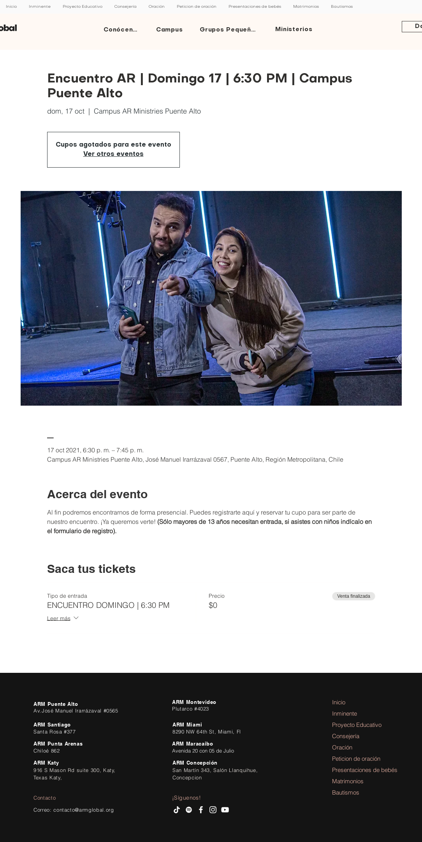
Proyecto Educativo (353, 724)
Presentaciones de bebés (353, 770)
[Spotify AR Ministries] (188, 809)
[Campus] (170, 30)
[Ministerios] (295, 30)
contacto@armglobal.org (83, 810)
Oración (342, 747)
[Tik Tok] (176, 809)
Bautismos (345, 792)
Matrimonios (348, 781)
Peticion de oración (353, 758)
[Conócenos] (123, 30)
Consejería (345, 736)
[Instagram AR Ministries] (213, 809)
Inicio (338, 702)
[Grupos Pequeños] (230, 30)
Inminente (344, 713)
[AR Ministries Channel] (225, 809)
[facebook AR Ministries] (201, 809)
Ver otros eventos (113, 154)
